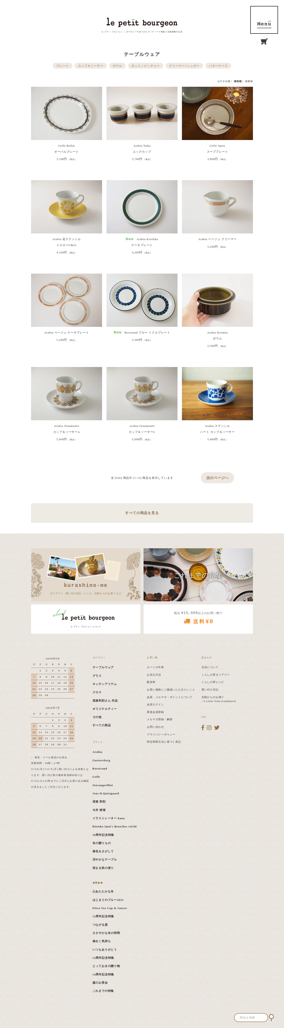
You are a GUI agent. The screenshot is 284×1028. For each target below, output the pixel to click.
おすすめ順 (224, 81)
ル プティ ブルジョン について (86, 626)
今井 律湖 (99, 810)
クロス (97, 692)
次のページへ (217, 478)
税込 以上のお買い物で (198, 619)
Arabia (98, 752)
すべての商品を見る (142, 513)
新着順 (249, 81)
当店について (210, 667)
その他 (97, 717)
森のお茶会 (100, 982)
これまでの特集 (103, 990)
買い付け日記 (210, 689)
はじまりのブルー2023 (108, 900)
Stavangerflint (103, 785)
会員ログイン (155, 704)
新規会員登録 (155, 712)
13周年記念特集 (103, 957)
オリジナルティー (105, 708)
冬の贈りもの (102, 843)
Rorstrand (100, 768)
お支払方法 (154, 674)
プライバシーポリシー (161, 734)
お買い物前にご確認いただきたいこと (171, 689)
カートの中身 (155, 667)
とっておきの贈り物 (106, 966)
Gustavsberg (101, 760)
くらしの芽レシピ (212, 682)
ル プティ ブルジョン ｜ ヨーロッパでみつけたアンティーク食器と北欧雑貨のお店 (141, 32)
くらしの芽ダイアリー (215, 674)
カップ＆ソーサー (90, 66)
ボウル (117, 66)
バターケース (218, 66)
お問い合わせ (155, 726)
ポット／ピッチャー (145, 66)
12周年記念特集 (103, 916)
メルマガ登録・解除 (159, 719)
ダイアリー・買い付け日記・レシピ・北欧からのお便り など (86, 588)
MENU (264, 20)
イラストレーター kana (109, 818)
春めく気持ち (102, 941)
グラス (97, 675)
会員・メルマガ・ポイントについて (169, 697)
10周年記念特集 (103, 835)
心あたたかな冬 (103, 891)
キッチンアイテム (105, 684)
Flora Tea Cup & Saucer (110, 908)
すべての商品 (102, 725)
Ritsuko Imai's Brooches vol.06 (115, 826)
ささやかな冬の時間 (106, 933)
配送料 (151, 682)
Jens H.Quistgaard (106, 793)
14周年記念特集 (103, 974)
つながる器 (100, 924)
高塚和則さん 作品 (105, 700)
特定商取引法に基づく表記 (164, 741)
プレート (62, 66)
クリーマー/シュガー (184, 66)
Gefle (96, 776)
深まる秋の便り (103, 868)
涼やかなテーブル (105, 859)
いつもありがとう (105, 949)
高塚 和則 (99, 801)
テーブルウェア (103, 667)
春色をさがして (103, 851)
